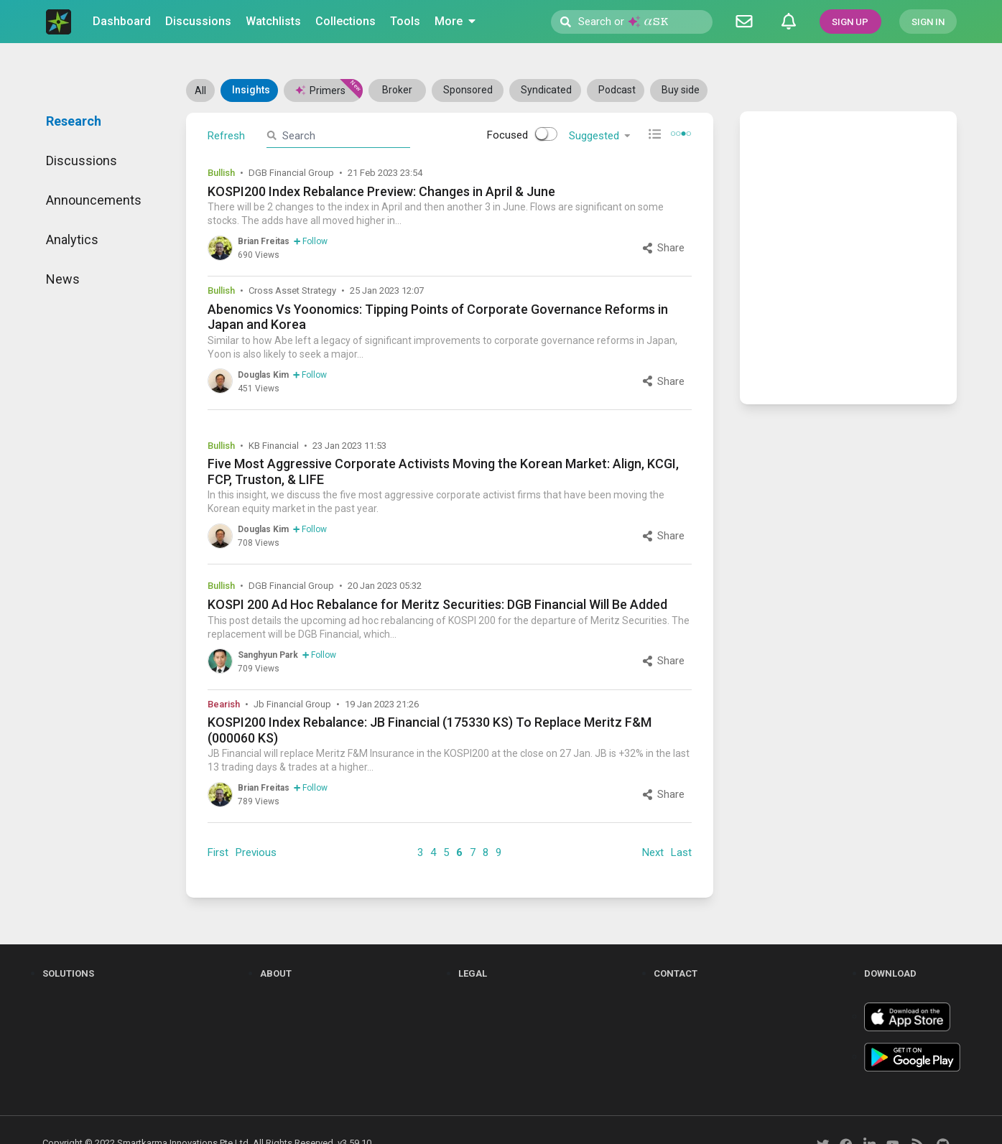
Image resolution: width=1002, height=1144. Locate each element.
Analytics (72, 239)
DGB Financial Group (291, 172)
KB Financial (274, 445)
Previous (256, 852)
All (200, 90)
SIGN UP (850, 22)
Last (681, 852)
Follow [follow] (310, 241)
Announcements (94, 200)
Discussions (81, 160)
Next (653, 852)
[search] (343, 135)
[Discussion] (744, 21)
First (218, 852)
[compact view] (655, 134)
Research (73, 121)
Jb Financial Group (292, 704)
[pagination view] (681, 135)
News (63, 279)
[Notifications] (788, 21)
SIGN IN (928, 22)
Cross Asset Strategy (292, 290)
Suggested (601, 135)
